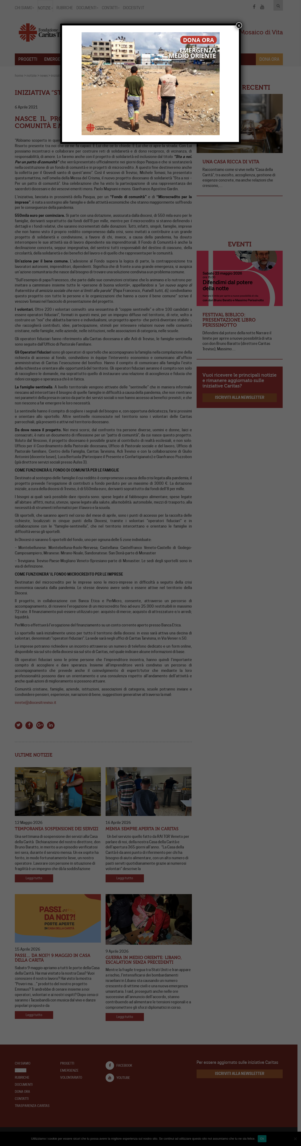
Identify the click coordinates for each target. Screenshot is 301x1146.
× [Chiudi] (239, 25)
